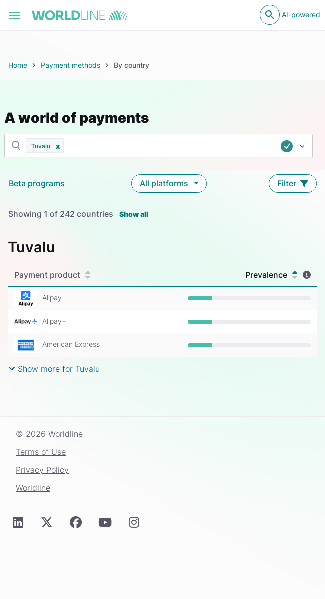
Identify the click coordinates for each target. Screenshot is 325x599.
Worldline (33, 488)
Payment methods (70, 65)
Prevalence (271, 274)
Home (17, 65)
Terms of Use (41, 452)
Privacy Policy (42, 470)
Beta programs (37, 183)
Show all (133, 214)
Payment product (52, 274)
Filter (292, 183)
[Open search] (270, 15)
